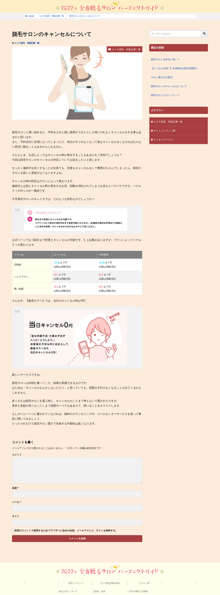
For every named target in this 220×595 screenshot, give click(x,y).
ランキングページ (163, 139)
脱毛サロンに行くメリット (165, 95)
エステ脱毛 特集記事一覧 (51, 16)
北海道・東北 (99, 591)
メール (16, 502)
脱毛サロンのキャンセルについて (84, 16)
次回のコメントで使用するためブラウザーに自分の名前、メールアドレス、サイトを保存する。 (66, 530)
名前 (15, 488)
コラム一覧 (144, 583)
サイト (15, 516)
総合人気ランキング (68, 591)
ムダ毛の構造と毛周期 (137, 591)
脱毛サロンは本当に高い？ (165, 59)
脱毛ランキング (76, 583)
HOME (31, 16)
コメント (17, 454)
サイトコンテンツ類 (164, 130)
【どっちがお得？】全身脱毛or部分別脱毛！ (175, 68)
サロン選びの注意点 (162, 77)
